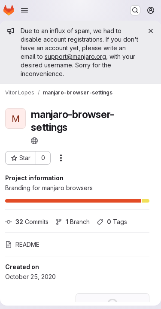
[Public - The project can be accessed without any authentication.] (34, 140)
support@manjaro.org (75, 56)
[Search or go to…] (135, 10)
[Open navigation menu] (24, 10)
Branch (72, 221)
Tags (112, 221)
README (22, 244)
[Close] (151, 31)
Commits (27, 221)
